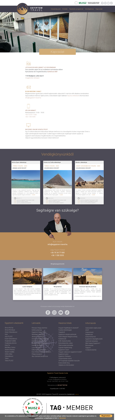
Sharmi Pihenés (10, 350)
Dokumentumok (90, 337)
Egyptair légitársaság (65, 347)
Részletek (62, 418)
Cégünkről (62, 332)
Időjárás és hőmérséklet (66, 365)
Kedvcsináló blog (64, 363)
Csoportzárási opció (65, 358)
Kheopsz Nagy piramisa (39, 328)
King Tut (7, 345)
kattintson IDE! (52, 72)
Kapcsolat (99, 9)
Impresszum (89, 332)
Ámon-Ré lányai (10, 330)
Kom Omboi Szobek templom (41, 352)
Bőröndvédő (89, 345)
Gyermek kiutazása (91, 341)
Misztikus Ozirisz (10, 347)
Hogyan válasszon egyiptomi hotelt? (70, 352)
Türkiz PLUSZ (9, 360)
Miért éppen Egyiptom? (92, 343)
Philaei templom (37, 354)
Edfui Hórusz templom (39, 350)
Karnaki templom (37, 345)
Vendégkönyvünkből (57, 154)
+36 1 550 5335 (30, 117)
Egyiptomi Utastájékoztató (94, 339)
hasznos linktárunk (73, 96)
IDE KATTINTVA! (62, 385)
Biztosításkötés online (66, 343)
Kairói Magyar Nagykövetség (68, 336)
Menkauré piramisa (38, 334)
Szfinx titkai (8, 354)
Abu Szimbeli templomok (40, 356)
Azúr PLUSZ (8, 336)
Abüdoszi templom (38, 336)
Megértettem (105, 416)
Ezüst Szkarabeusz (11, 339)
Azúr (6, 334)
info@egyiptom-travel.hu (33, 98)
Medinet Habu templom (39, 343)
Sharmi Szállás (9, 352)
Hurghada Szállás (10, 341)
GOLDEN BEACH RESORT (51, 168)
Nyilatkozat (89, 334)
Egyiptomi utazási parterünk (67, 334)
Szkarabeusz (9, 356)
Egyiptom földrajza (65, 356)
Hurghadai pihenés (11, 343)
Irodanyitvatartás (90, 350)
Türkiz (7, 358)
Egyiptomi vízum (64, 350)
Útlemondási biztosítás (66, 345)
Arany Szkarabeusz (11, 332)
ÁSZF (87, 330)
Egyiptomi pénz (63, 354)
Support (88, 347)
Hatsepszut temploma (39, 341)
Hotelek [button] (64, 9)
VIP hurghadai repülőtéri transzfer (69, 361)
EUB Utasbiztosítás (65, 341)
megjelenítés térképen (32, 78)
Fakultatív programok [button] (76, 9)
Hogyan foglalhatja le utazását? (69, 328)
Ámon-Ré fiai (9, 328)
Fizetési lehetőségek (65, 330)
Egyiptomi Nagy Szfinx (39, 332)
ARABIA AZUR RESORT (19, 168)
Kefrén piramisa (37, 330)
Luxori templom (37, 347)
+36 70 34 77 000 (31, 115)
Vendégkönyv (89, 9)
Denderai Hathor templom (40, 339)
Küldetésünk (62, 339)
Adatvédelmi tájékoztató (93, 328)
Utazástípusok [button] (56, 9)
